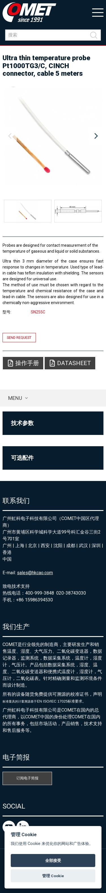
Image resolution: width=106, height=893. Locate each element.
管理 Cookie (53, 876)
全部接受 (53, 860)
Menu (15, 398)
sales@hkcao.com (35, 572)
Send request (19, 337)
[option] (53, 136)
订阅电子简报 (27, 778)
